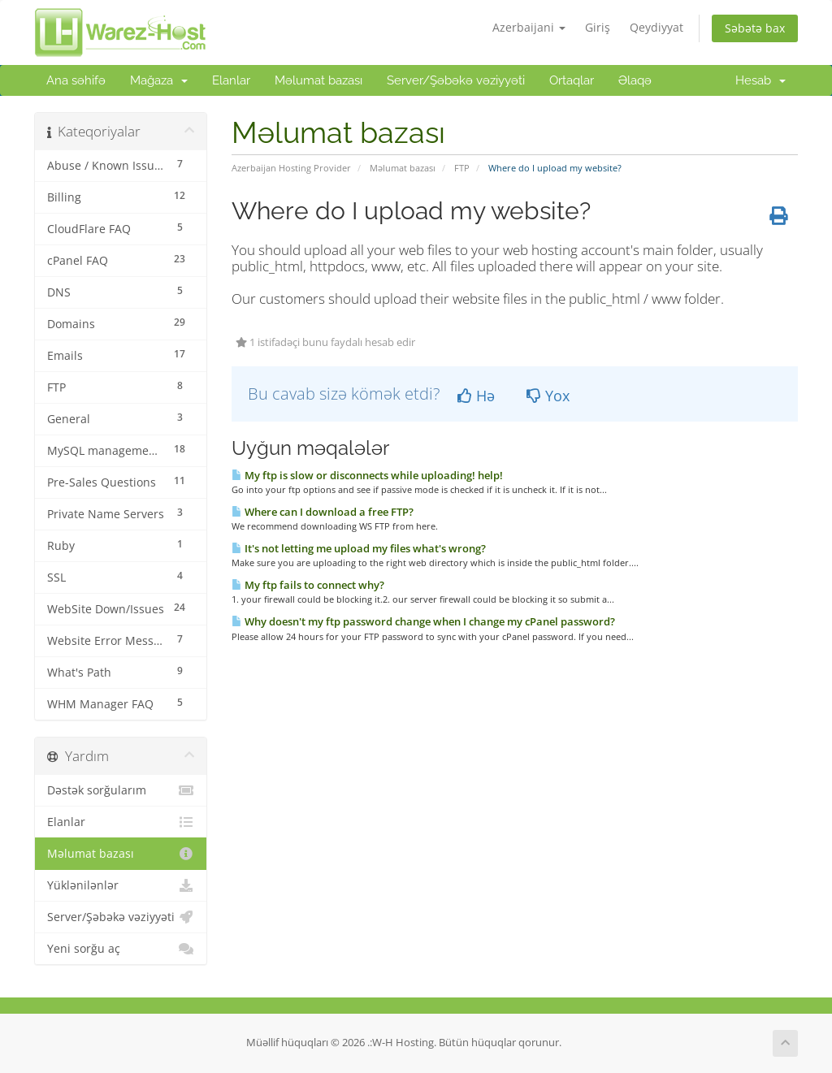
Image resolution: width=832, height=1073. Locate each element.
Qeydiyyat (656, 27)
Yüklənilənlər (120, 885)
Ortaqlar (571, 80)
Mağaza (159, 80)
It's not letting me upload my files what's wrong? (359, 548)
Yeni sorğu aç (120, 948)
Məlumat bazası (318, 80)
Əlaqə (635, 80)
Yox (548, 395)
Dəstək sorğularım (120, 790)
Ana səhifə (76, 80)
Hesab (760, 80)
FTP (462, 168)
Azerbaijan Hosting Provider (291, 168)
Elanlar (231, 80)
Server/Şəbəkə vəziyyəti (456, 80)
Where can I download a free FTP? (323, 511)
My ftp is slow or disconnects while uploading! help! (367, 475)
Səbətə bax (755, 28)
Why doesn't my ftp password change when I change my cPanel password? (423, 621)
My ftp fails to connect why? (308, 585)
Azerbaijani (529, 27)
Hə (476, 395)
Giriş (597, 27)
